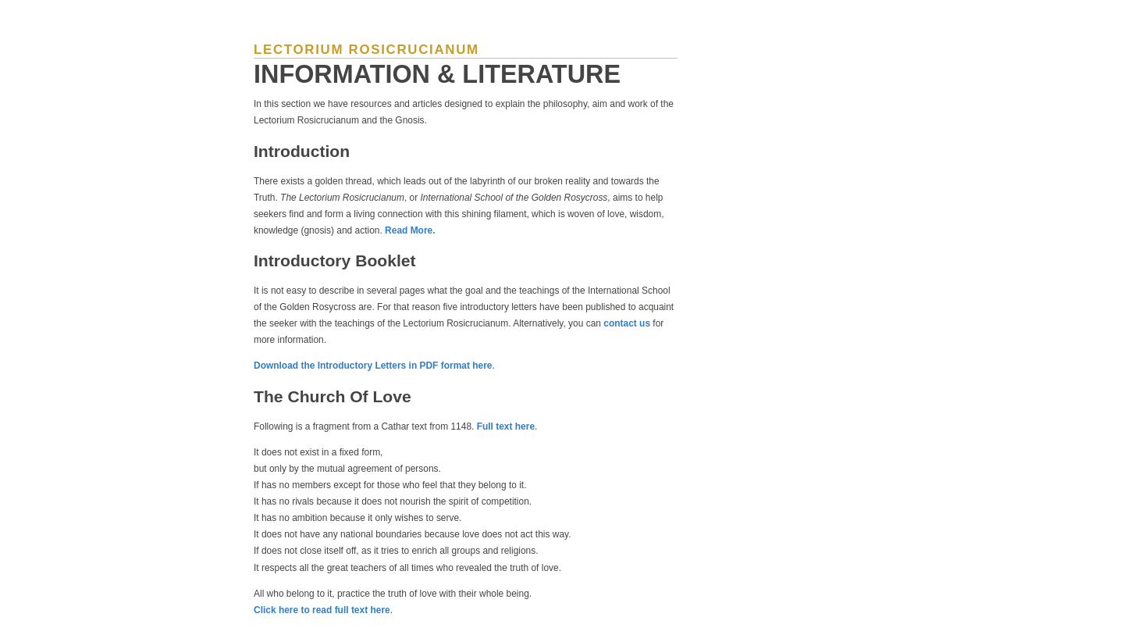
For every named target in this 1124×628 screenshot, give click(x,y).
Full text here (506, 426)
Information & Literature (437, 74)
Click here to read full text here (322, 610)
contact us (626, 323)
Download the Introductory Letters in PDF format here (373, 365)
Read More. (410, 230)
